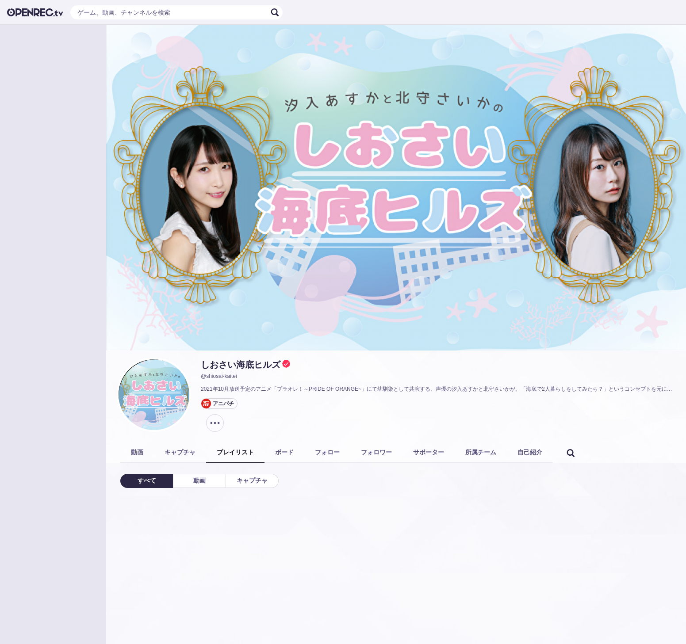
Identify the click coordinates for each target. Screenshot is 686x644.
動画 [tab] (137, 452)
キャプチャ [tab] (180, 452)
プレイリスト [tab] (235, 452)
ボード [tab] (284, 452)
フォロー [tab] (327, 452)
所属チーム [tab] (480, 452)
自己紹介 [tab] (529, 452)
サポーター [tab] (428, 452)
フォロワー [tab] (376, 452)
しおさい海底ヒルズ (240, 365)
